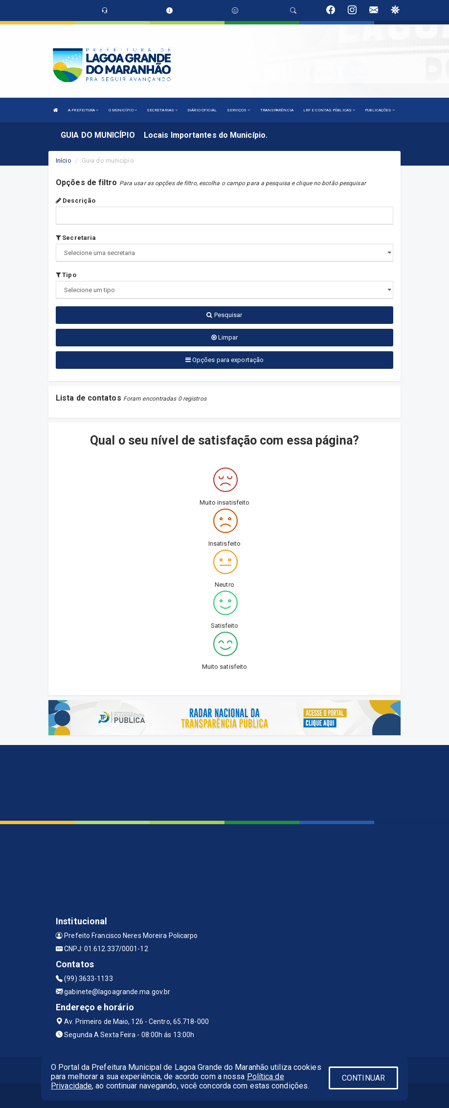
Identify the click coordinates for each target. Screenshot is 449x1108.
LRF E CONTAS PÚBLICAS (329, 110)
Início (63, 160)
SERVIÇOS (238, 110)
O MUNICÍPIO (123, 110)
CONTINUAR (363, 1078)
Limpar (224, 337)
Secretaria (76, 237)
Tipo (66, 274)
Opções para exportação (224, 359)
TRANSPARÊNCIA (276, 110)
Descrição (75, 200)
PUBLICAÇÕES (380, 110)
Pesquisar (224, 315)
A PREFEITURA (83, 110)
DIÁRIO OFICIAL (202, 110)
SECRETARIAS (162, 110)
